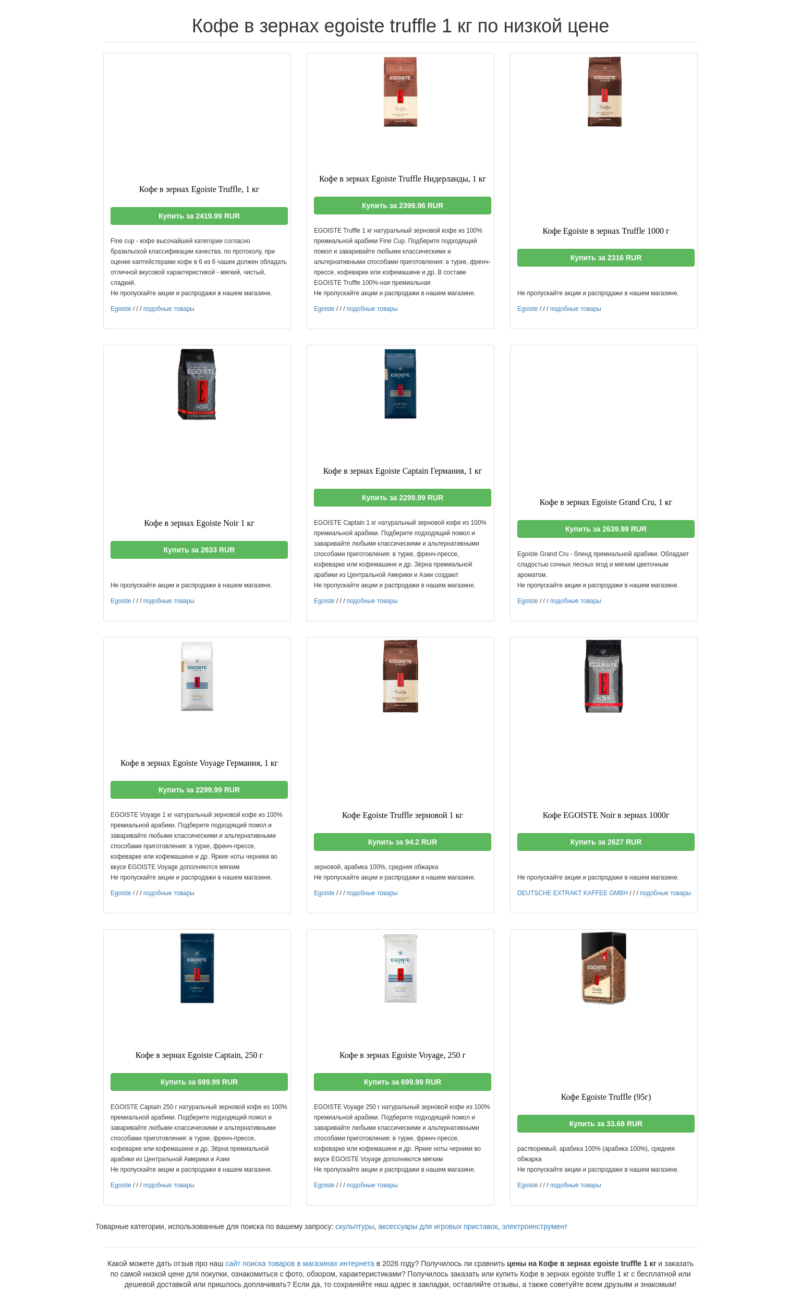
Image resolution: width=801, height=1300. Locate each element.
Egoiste (121, 308)
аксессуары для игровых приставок (437, 1226)
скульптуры (354, 1226)
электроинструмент (534, 1226)
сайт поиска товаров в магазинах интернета (299, 1263)
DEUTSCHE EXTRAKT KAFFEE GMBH (572, 893)
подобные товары (169, 308)
